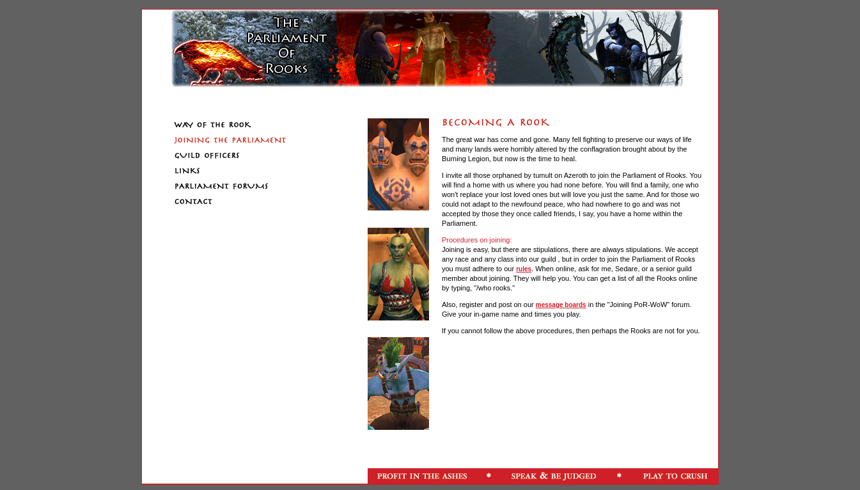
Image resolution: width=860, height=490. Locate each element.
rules (523, 269)
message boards (561, 304)
